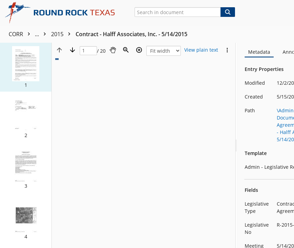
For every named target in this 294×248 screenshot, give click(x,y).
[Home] (62, 12)
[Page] (88, 50)
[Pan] (113, 50)
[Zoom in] (139, 50)
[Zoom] (126, 50)
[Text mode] (201, 49)
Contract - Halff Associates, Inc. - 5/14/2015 (131, 34)
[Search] (227, 12)
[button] (25, 67)
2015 (62, 34)
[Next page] (72, 50)
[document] (265, 145)
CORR (29, 34)
